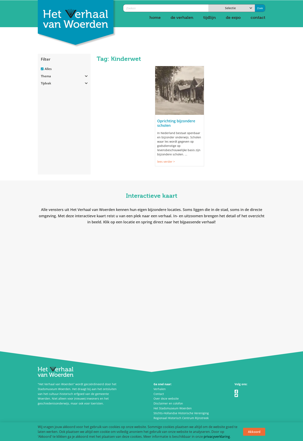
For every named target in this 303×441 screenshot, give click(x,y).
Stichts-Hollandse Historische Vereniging (181, 413)
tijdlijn (209, 17)
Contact (159, 394)
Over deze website (166, 398)
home (155, 17)
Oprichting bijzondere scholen (176, 123)
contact (258, 17)
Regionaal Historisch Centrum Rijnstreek (181, 418)
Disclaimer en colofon (168, 403)
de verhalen (182, 17)
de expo (233, 17)
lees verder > (166, 161)
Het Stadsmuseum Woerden (173, 408)
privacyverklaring (217, 436)
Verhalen (160, 389)
